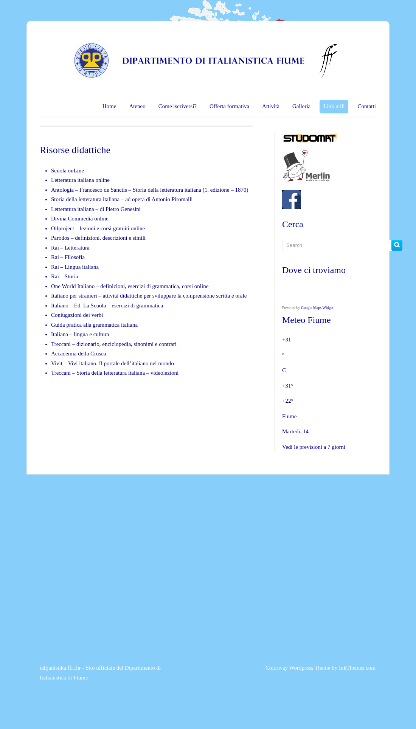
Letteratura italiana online (80, 180)
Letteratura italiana (72, 209)
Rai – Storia (64, 276)
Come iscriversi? (177, 106)
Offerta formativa (229, 106)
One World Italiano (73, 286)
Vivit (56, 363)
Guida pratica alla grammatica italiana (94, 325)
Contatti (366, 106)
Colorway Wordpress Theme (298, 668)
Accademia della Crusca (78, 354)
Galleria (301, 106)
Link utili (334, 106)
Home (109, 106)
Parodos (60, 238)
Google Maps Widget (317, 308)
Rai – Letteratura (70, 248)
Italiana (60, 334)
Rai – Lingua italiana (75, 267)
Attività (270, 106)
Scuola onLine (67, 171)
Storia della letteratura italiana (167, 190)
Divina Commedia (72, 219)
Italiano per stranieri (74, 296)
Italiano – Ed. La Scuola (79, 305)
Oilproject (62, 228)
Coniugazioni (66, 315)
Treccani (61, 344)
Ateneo (137, 106)
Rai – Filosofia (68, 257)
